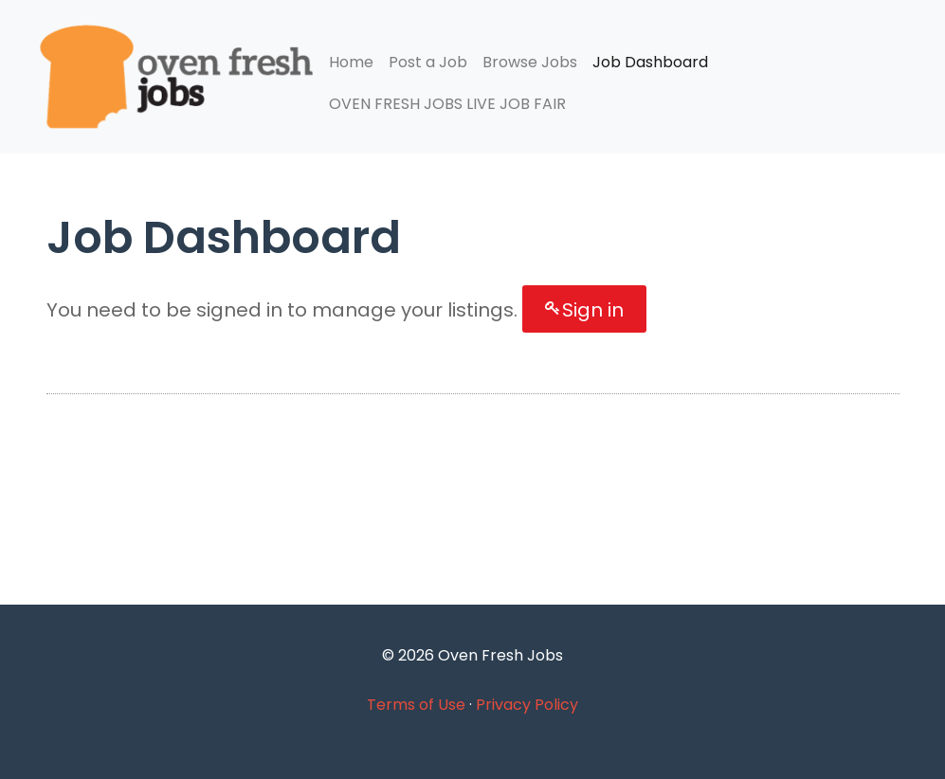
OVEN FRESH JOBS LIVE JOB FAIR (447, 104)
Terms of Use (416, 705)
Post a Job (428, 62)
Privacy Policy (527, 705)
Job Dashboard (650, 62)
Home (351, 62)
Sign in (593, 310)
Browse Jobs (529, 62)
